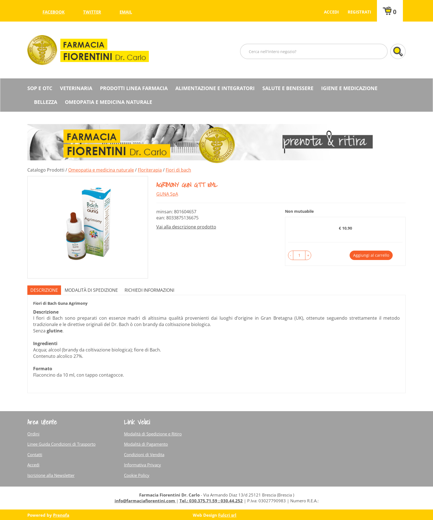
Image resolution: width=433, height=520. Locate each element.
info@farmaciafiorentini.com (145, 500)
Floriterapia (150, 170)
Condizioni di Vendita (144, 454)
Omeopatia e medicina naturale (101, 170)
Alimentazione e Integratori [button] (215, 88)
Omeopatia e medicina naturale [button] (108, 102)
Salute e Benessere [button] (287, 88)
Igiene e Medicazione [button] (349, 88)
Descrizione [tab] (44, 290)
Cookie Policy (136, 475)
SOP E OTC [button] (39, 88)
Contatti (34, 454)
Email (126, 12)
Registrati (359, 12)
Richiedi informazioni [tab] (149, 290)
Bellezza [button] (45, 102)
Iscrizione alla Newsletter (51, 475)
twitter (92, 12)
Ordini (33, 434)
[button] (290, 255)
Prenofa (61, 515)
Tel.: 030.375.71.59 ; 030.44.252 (211, 500)
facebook (54, 12)
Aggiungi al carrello (371, 255)
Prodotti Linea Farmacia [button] (134, 88)
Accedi (331, 12)
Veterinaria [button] (76, 88)
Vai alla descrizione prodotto (186, 227)
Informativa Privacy (142, 465)
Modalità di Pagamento (146, 444)
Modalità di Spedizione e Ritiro (153, 434)
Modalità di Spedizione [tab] (91, 290)
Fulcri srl (227, 515)
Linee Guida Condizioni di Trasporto (61, 444)
